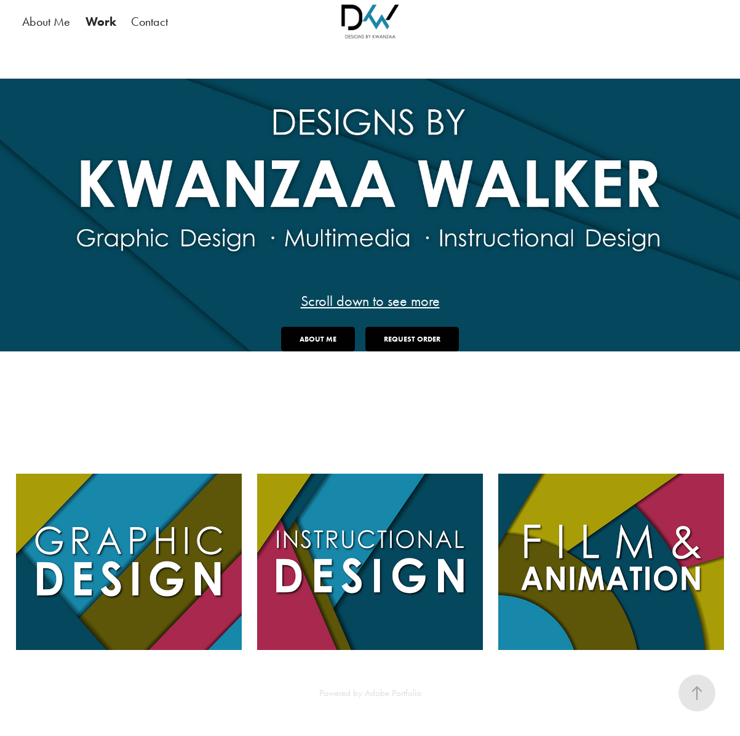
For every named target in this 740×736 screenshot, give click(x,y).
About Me (46, 21)
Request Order (412, 338)
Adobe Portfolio (393, 693)
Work (101, 21)
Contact (149, 21)
